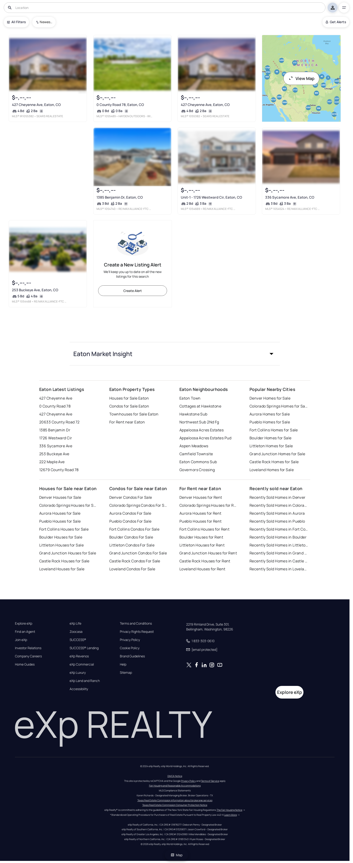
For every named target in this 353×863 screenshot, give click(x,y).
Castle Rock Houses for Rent (204, 561)
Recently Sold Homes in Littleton (279, 545)
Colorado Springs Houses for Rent (208, 505)
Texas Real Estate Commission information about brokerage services (174, 800)
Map (177, 855)
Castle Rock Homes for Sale (274, 461)
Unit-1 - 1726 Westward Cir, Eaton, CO (211, 197)
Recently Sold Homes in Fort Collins (279, 529)
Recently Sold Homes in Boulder (278, 537)
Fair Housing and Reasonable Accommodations (175, 785)
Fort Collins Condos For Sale (134, 529)
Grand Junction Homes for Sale (277, 453)
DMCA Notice (175, 776)
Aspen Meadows (193, 445)
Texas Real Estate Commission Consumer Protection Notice (174, 805)
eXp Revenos (79, 656)
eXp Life (75, 623)
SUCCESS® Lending (84, 648)
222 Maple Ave (52, 461)
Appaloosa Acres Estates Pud (205, 438)
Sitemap (126, 672)
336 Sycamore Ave (55, 445)
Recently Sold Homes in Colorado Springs (279, 505)
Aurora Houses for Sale (60, 513)
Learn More (230, 814)
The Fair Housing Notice (229, 810)
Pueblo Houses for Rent (200, 521)
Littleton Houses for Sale (61, 545)
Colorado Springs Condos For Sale (138, 505)
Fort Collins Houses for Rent (204, 529)
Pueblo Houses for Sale (60, 521)
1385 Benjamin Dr (54, 430)
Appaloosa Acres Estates (201, 430)
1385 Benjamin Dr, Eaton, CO (119, 197)
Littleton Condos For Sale (131, 545)
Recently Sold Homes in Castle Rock (279, 561)
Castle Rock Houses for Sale (64, 561)
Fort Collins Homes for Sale (274, 430)
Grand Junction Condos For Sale (138, 553)
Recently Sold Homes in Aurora (277, 513)
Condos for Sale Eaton (129, 406)
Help (123, 664)
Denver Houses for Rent (200, 497)
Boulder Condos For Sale (131, 537)
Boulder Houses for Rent (201, 537)
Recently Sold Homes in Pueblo (277, 521)
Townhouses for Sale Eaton (133, 414)
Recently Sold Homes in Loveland (279, 569)
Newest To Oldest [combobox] (46, 22)
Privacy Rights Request (137, 631)
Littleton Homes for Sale (271, 445)
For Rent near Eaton (127, 422)
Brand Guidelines (132, 656)
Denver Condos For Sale (130, 497)
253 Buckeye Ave (54, 453)
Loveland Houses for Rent (202, 569)
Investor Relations (28, 648)
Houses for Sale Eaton (129, 398)
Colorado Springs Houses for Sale (68, 505)
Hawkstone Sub (193, 414)
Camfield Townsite (196, 453)
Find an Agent (25, 631)
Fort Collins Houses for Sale (64, 529)
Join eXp (21, 639)
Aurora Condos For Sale (130, 513)
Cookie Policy (129, 648)
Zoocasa (76, 631)
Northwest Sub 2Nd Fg (199, 422)
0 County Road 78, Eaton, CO (120, 104)
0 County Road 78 (55, 406)
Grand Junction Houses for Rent (208, 553)
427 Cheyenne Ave (55, 398)
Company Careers (28, 656)
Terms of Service (210, 781)
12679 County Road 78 (59, 469)
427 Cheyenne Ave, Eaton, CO (36, 104)
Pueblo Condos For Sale (130, 521)
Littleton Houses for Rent (202, 545)
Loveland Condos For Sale (132, 569)
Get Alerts (336, 22)
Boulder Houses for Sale (60, 537)
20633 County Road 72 (59, 422)
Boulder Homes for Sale (271, 438)
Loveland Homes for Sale (272, 469)
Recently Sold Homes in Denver (278, 497)
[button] (175, 353)
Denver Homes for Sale (270, 398)
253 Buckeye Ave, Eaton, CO (35, 290)
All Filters (16, 22)
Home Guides (25, 664)
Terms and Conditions (136, 623)
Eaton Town (189, 398)
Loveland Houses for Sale (62, 569)
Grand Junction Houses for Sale (67, 553)
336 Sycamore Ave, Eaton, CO (289, 197)
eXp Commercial (82, 664)
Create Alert (132, 290)
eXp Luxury (78, 672)
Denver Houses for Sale (60, 497)
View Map (301, 78)
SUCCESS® (78, 639)
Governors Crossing (197, 469)
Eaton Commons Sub (198, 461)
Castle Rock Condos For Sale (134, 561)
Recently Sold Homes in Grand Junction (279, 553)
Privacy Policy (130, 639)
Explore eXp (23, 623)
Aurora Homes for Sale (270, 414)
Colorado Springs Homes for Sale (279, 406)
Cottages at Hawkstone (200, 406)
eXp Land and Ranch (85, 680)
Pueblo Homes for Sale (270, 422)
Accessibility (79, 689)
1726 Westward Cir (55, 438)
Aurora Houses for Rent (200, 513)
